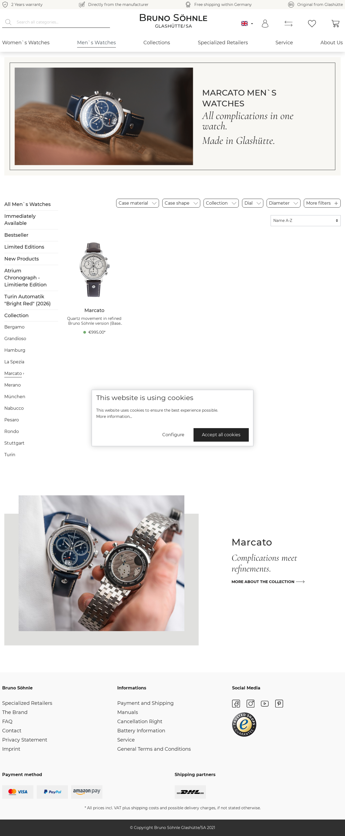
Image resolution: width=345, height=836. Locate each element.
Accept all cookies (221, 434)
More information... (114, 416)
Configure (173, 434)
